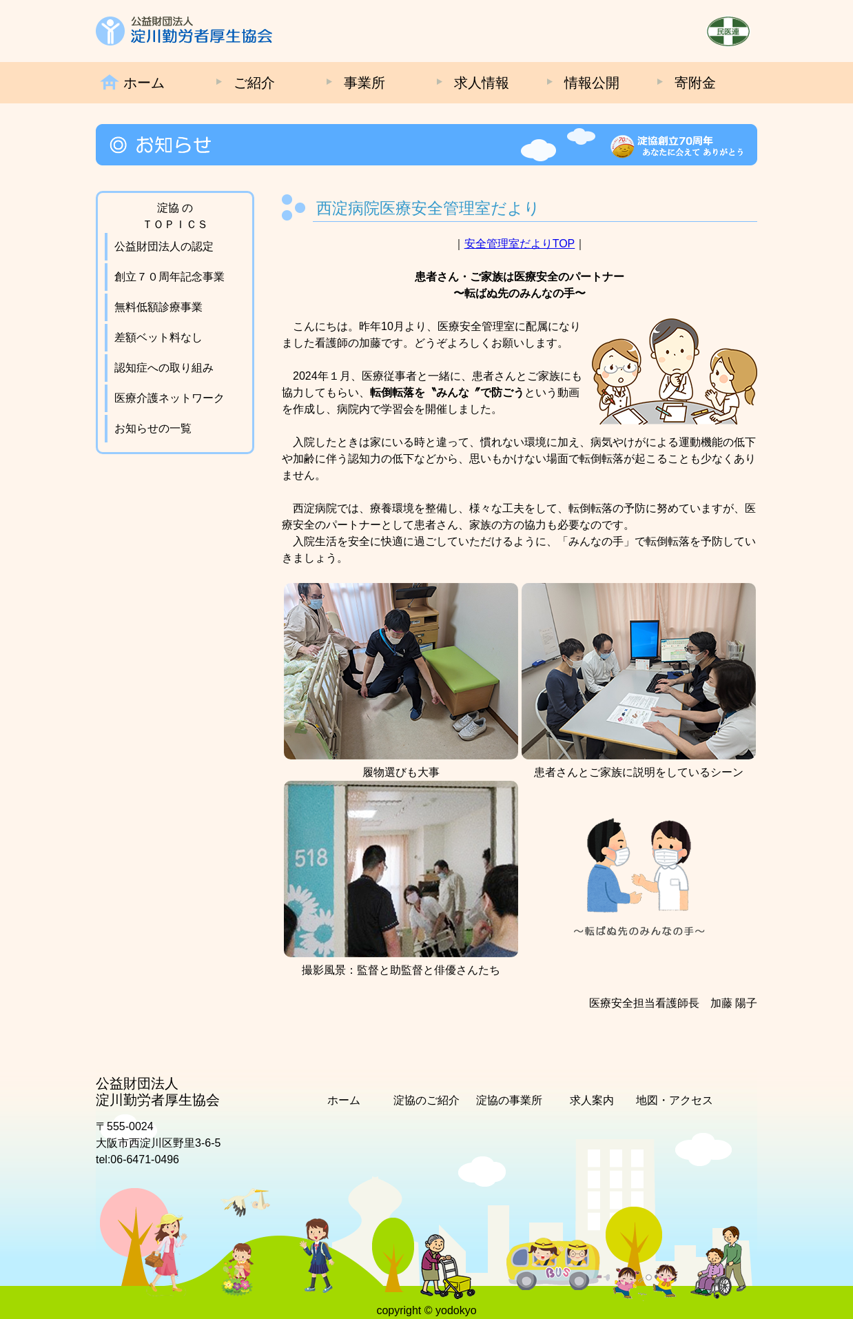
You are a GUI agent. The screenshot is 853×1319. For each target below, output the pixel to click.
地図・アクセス (674, 1100)
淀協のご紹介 (426, 1100)
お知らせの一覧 (153, 428)
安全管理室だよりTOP (519, 243)
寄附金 (695, 82)
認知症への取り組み (164, 368)
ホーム (144, 82)
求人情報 (481, 82)
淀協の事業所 (509, 1100)
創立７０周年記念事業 (169, 277)
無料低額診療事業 (158, 307)
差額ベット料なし (158, 337)
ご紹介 (254, 82)
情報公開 (591, 82)
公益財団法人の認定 (164, 246)
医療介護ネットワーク (169, 398)
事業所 (364, 82)
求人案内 (592, 1100)
